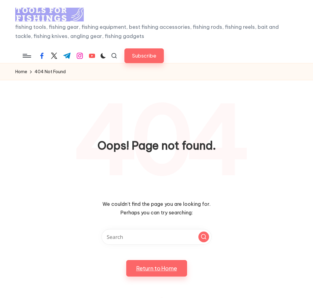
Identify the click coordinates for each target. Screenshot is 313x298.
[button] (144, 55)
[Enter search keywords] (156, 237)
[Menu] (26, 56)
